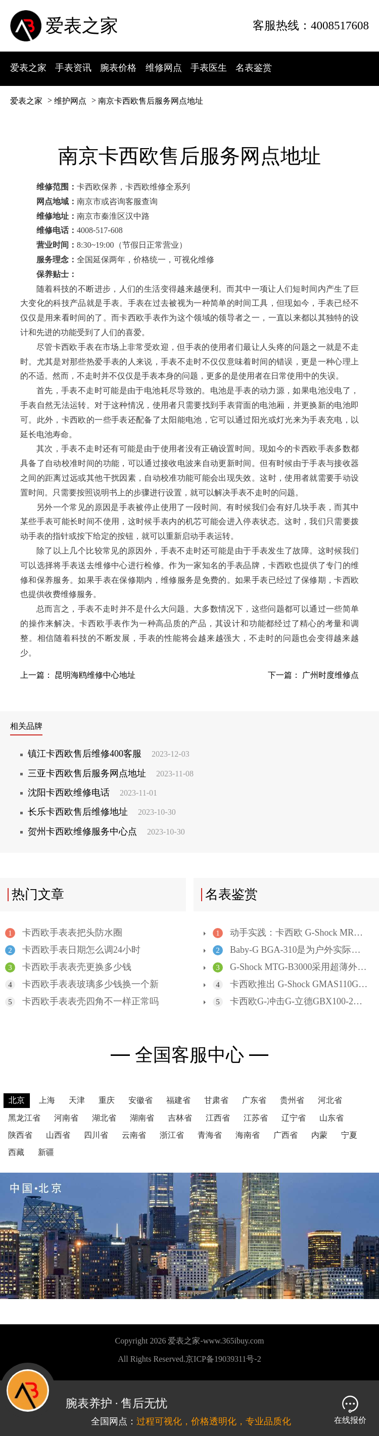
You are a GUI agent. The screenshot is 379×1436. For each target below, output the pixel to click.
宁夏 (349, 1135)
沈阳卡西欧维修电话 (92, 793)
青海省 (210, 1135)
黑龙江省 (24, 1118)
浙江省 (172, 1135)
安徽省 (140, 1100)
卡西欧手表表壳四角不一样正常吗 (82, 1001)
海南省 (247, 1135)
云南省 (134, 1135)
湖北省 (104, 1118)
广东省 (254, 1100)
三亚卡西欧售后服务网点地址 (111, 773)
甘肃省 (216, 1100)
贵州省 (292, 1100)
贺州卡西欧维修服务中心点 (106, 831)
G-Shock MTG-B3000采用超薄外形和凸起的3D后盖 (290, 967)
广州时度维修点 (330, 675)
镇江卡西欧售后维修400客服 (109, 754)
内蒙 (319, 1135)
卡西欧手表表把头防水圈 (63, 933)
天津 (77, 1100)
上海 (47, 1100)
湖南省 (142, 1118)
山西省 (58, 1135)
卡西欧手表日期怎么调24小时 (72, 950)
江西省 (218, 1118)
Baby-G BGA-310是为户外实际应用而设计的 (290, 950)
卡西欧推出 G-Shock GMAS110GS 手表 (290, 984)
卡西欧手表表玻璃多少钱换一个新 (82, 984)
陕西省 (20, 1135)
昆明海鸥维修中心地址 (95, 675)
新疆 (46, 1152)
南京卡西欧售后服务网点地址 (150, 101)
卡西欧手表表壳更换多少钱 (68, 967)
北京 (17, 1100)
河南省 (66, 1118)
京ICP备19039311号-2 (223, 1359)
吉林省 (180, 1118)
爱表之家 (81, 26)
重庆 (107, 1100)
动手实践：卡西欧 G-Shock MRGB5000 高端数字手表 (290, 933)
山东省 (331, 1118)
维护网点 (70, 101)
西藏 (16, 1152)
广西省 (285, 1135)
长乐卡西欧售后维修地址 (102, 812)
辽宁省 (293, 1118)
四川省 (96, 1135)
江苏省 (256, 1118)
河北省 (330, 1100)
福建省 (178, 1100)
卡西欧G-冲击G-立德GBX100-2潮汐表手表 (290, 1001)
